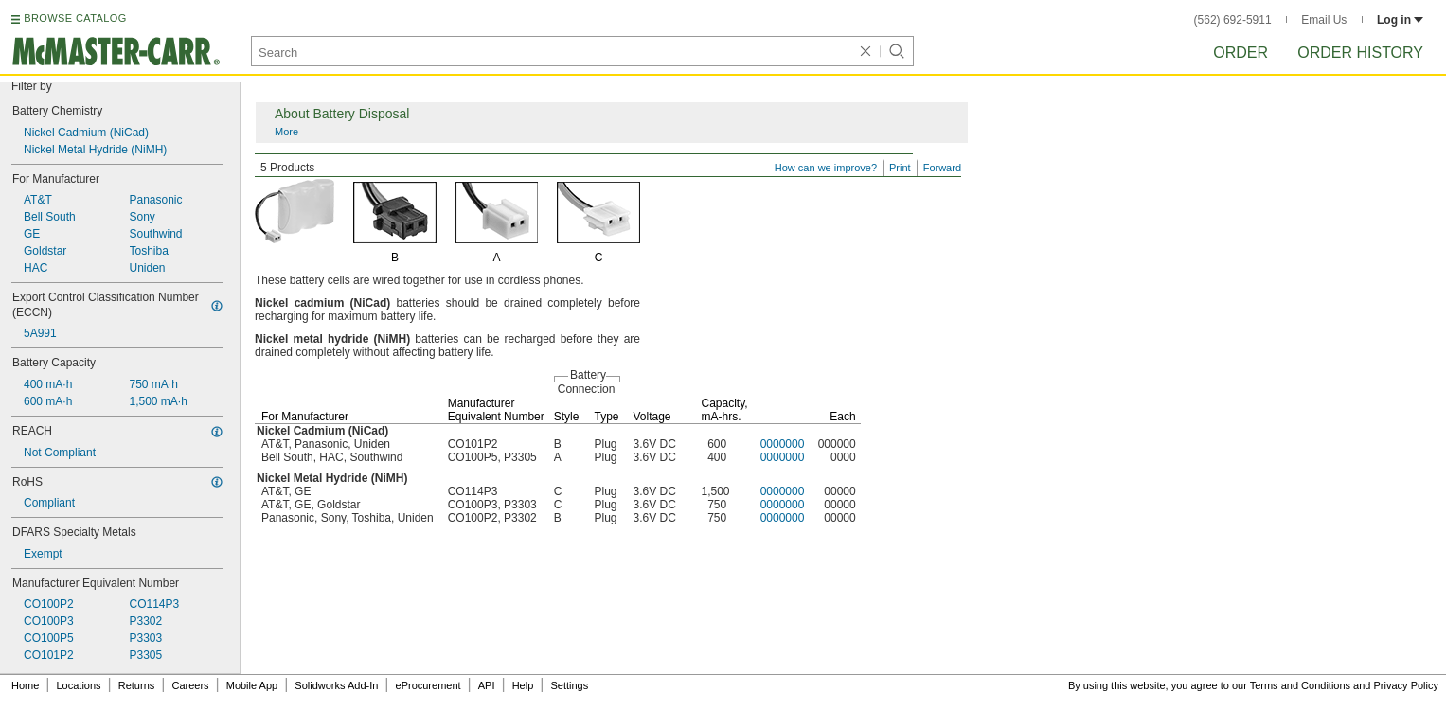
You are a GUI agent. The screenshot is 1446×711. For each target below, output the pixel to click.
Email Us (1324, 20)
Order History (1360, 52)
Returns (136, 685)
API (486, 685)
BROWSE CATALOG (75, 18)
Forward (942, 167)
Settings (569, 685)
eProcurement (428, 685)
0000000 (782, 444)
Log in (1400, 20)
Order (1240, 52)
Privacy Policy (1406, 685)
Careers (189, 685)
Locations (79, 685)
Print (900, 167)
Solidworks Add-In (336, 685)
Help (523, 685)
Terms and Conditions (1300, 685)
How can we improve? (826, 167)
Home (25, 685)
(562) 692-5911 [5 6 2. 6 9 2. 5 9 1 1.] (1233, 20)
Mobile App (251, 685)
